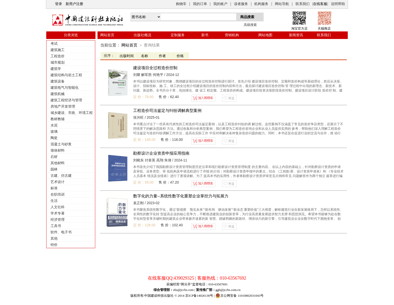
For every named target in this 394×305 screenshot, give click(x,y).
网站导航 (282, 4)
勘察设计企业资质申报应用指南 (161, 153)
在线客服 (320, 4)
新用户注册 (74, 4)
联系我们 (303, 4)
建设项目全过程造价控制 (155, 68)
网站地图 (265, 35)
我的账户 (220, 4)
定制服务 (178, 35)
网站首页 (107, 35)
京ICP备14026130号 (199, 295)
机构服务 (261, 4)
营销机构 (232, 35)
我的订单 (200, 4)
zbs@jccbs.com (183, 290)
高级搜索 (250, 25)
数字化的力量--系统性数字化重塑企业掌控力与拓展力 (180, 196)
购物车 (181, 4)
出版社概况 (142, 35)
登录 (58, 4)
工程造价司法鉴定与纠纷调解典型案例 (167, 110)
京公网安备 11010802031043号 (239, 295)
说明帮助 (338, 4)
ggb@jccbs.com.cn (228, 290)
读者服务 (241, 4)
